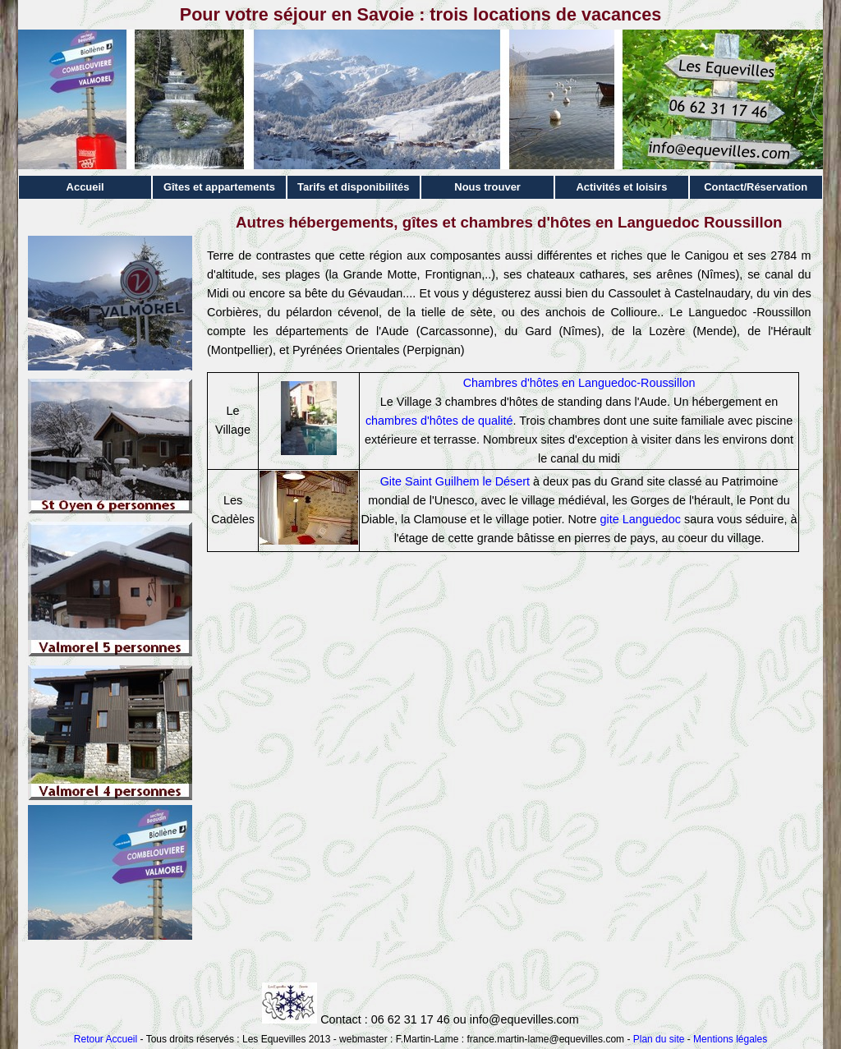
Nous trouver (487, 187)
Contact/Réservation (755, 187)
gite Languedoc (640, 519)
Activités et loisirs (621, 187)
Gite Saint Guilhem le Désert (455, 481)
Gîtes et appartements (219, 187)
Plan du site (659, 1039)
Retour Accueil (105, 1039)
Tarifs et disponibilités (353, 187)
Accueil (85, 187)
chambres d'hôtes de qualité (439, 420)
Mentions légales (730, 1039)
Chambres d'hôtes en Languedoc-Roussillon (579, 382)
